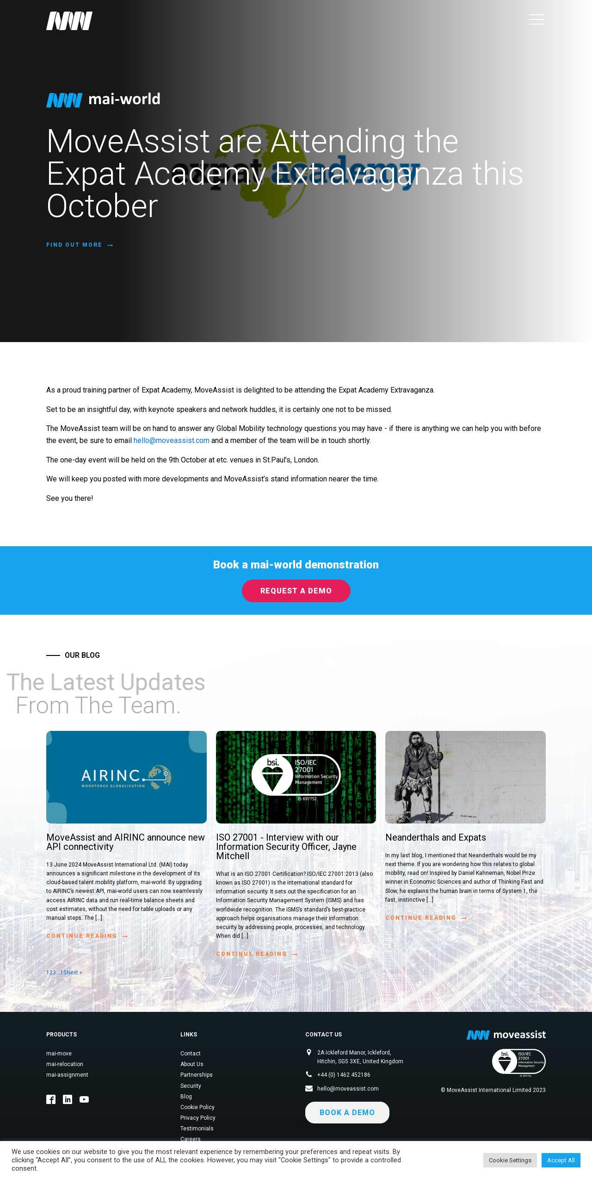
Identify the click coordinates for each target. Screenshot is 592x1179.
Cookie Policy (197, 1107)
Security (190, 1086)
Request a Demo (296, 590)
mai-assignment (67, 1075)
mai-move (59, 1053)
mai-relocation (64, 1064)
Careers (190, 1139)
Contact (190, 1053)
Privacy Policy (198, 1118)
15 (63, 972)
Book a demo (347, 1112)
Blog (186, 1096)
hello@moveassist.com (172, 440)
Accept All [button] (561, 1160)
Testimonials (197, 1128)
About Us (192, 1064)
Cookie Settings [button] (510, 1160)
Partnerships (196, 1075)
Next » (74, 972)
